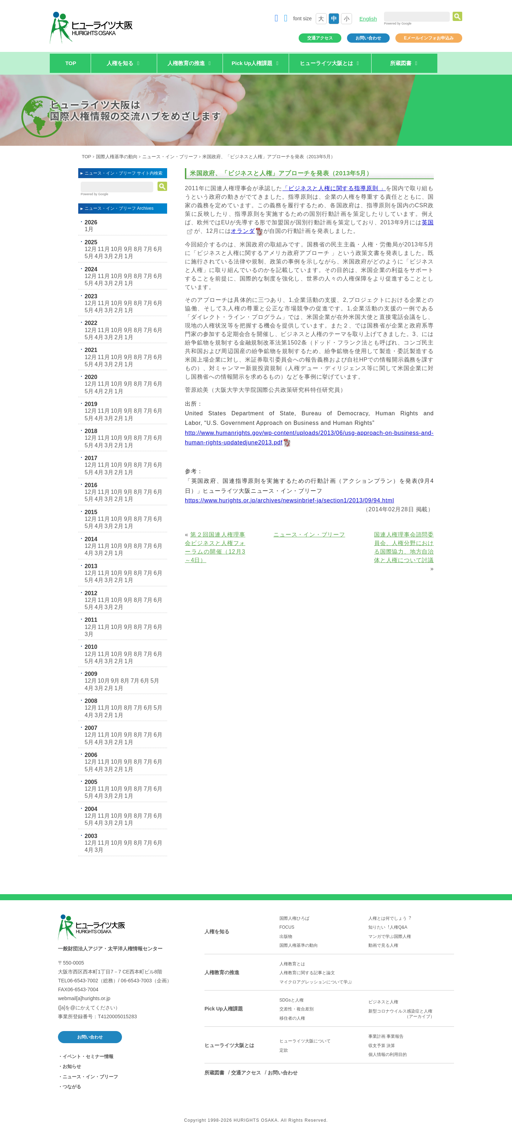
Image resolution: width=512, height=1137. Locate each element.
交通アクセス (320, 38)
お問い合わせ (368, 38)
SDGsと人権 (291, 1000)
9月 (128, 249)
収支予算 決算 (381, 1045)
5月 (89, 256)
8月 (138, 249)
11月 (104, 249)
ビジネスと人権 (383, 1001)
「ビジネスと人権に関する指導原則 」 (334, 188)
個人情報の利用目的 (387, 1054)
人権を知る (216, 931)
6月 (158, 249)
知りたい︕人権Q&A (387, 927)
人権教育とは (292, 963)
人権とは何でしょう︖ (389, 918)
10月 (117, 249)
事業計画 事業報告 (386, 1036)
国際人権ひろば (294, 918)
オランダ (243, 231)
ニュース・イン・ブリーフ (170, 156)
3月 (109, 256)
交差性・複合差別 (296, 1009)
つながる (72, 1086)
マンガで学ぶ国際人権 (389, 936)
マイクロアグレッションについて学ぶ (315, 981)
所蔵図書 (214, 1072)
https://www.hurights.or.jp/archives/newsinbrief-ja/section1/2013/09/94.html (289, 500)
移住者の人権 (292, 1018)
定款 (283, 1050)
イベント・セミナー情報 (88, 1056)
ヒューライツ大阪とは (229, 1045)
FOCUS (286, 927)
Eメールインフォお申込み (429, 38)
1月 (89, 229)
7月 (148, 249)
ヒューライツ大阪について (305, 1041)
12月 (91, 249)
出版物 (285, 936)
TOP (70, 63)
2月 (118, 256)
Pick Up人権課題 (223, 1008)
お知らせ (72, 1066)
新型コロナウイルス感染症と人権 (411, 1014)
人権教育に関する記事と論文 (307, 972)
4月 (99, 256)
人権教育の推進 (221, 972)
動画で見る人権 (383, 945)
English (368, 19)
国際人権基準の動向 (117, 156)
